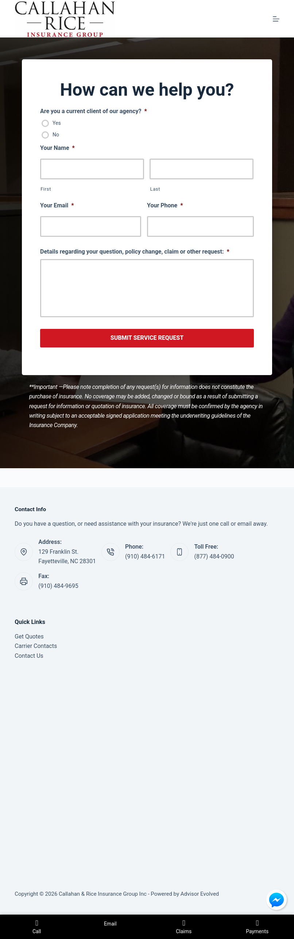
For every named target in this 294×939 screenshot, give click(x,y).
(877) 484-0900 (214, 556)
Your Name (57, 147)
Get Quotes (29, 636)
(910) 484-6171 (145, 556)
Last (155, 189)
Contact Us (29, 655)
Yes (57, 123)
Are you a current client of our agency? (93, 111)
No (56, 135)
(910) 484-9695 (58, 585)
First (45, 189)
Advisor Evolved (200, 894)
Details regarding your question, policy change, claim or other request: (134, 251)
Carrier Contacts (36, 645)
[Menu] (276, 19)
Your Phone (165, 205)
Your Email (57, 205)
